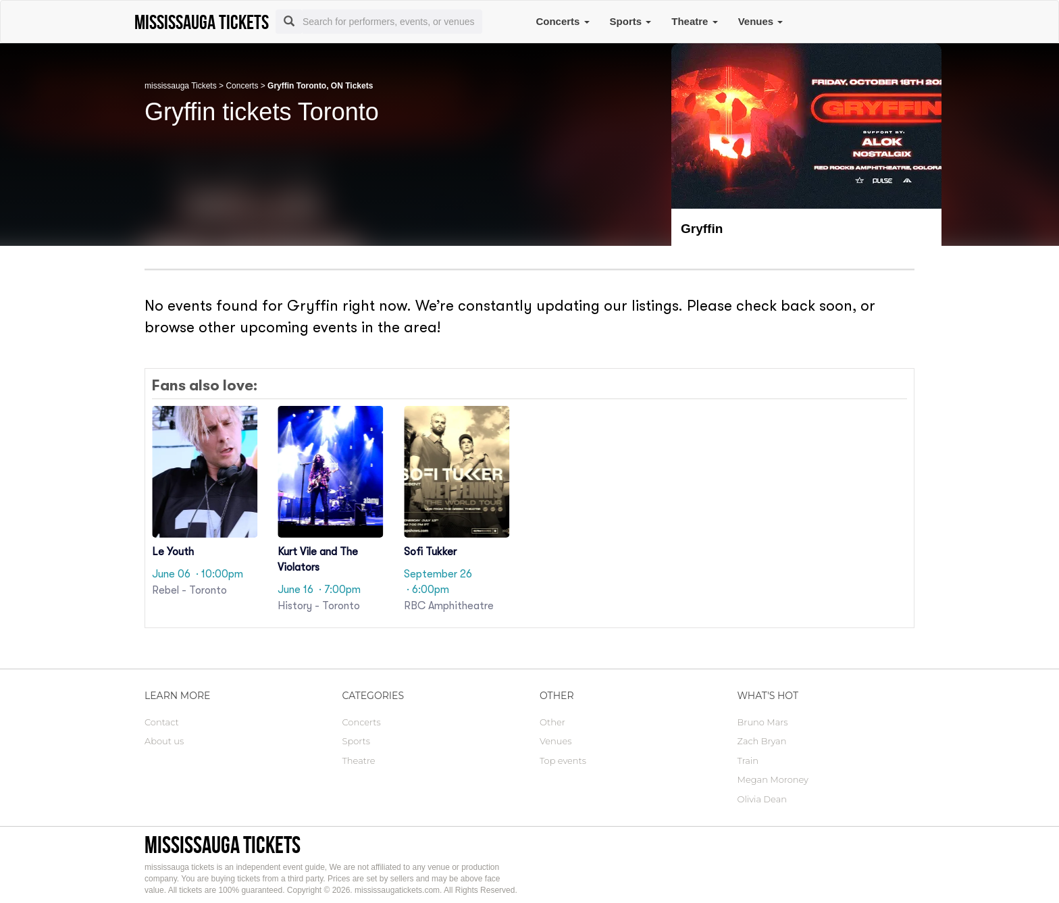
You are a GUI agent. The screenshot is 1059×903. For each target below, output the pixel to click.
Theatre (694, 21)
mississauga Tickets (181, 86)
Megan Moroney (773, 779)
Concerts (562, 21)
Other (552, 722)
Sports (631, 21)
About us (164, 741)
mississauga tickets (223, 844)
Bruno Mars (763, 722)
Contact (162, 722)
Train (748, 760)
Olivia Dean (762, 799)
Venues (760, 21)
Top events (563, 760)
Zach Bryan (762, 741)
